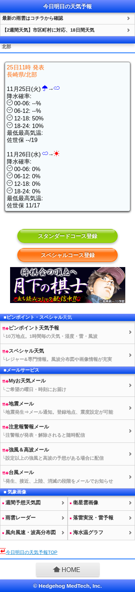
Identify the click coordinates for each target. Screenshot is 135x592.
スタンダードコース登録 (67, 236)
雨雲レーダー (19, 517)
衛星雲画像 (84, 502)
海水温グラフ (86, 532)
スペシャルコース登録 (68, 255)
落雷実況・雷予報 (91, 517)
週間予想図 (21, 502)
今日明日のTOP (32, 552)
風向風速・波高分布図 (29, 532)
